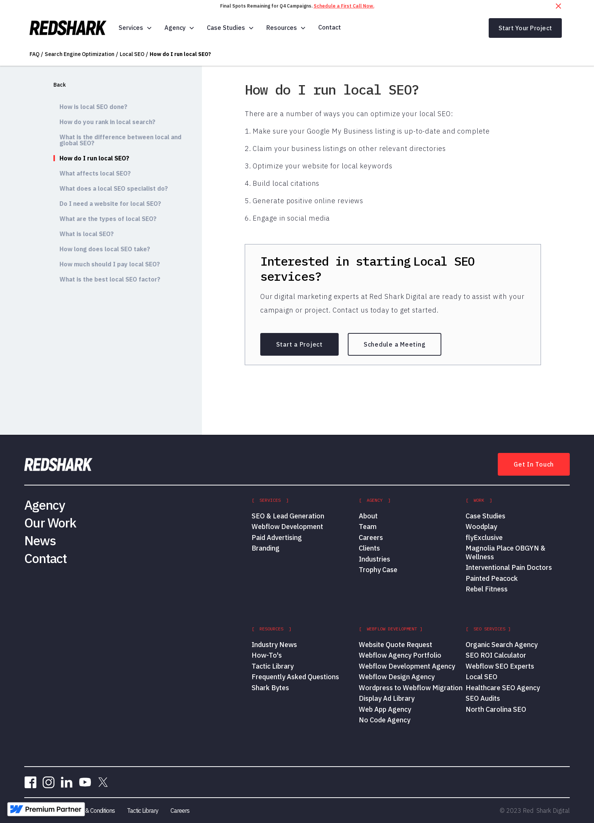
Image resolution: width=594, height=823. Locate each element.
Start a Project (299, 344)
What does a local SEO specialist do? (113, 188)
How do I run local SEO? (180, 54)
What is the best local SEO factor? (109, 279)
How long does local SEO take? (104, 249)
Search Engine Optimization (79, 54)
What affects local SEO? (95, 173)
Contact (329, 27)
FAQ (34, 54)
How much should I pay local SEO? (109, 264)
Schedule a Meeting (395, 344)
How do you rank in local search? (107, 122)
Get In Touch (534, 464)
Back (59, 84)
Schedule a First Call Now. (344, 6)
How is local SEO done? (93, 107)
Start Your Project (525, 28)
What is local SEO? (86, 234)
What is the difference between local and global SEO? (120, 140)
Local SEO (132, 54)
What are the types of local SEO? (107, 219)
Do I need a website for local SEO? (110, 204)
